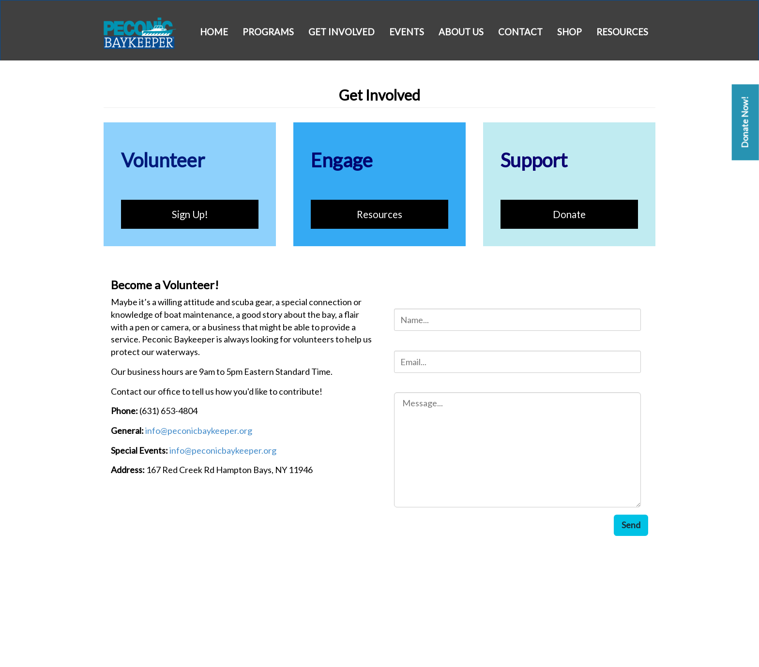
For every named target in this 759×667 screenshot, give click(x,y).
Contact (520, 32)
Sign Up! (190, 214)
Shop (569, 32)
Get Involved (341, 32)
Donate (569, 214)
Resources (622, 32)
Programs (268, 32)
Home (214, 32)
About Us (461, 32)
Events (406, 32)
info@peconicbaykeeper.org (198, 430)
